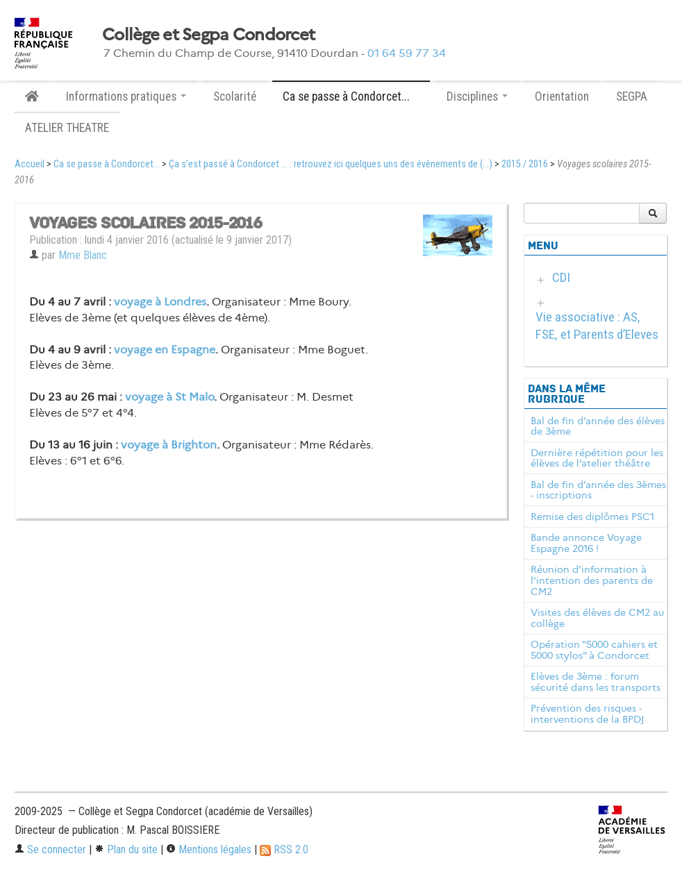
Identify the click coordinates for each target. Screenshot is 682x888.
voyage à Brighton (169, 444)
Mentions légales (208, 849)
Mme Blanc (82, 255)
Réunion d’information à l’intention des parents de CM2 (592, 580)
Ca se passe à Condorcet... (106, 164)
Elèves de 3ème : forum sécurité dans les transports (595, 682)
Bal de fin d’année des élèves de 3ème (598, 426)
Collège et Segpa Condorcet (208, 34)
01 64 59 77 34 (406, 53)
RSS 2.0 (284, 849)
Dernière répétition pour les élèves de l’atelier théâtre (597, 458)
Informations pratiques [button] (126, 96)
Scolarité (234, 96)
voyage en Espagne (164, 349)
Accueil (29, 164)
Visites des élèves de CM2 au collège (597, 618)
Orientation (562, 96)
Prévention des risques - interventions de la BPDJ (587, 714)
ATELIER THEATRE (67, 128)
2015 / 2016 (524, 164)
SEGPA (631, 96)
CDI (561, 277)
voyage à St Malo (169, 396)
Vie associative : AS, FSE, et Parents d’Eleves (596, 325)
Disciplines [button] (477, 96)
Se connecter (50, 849)
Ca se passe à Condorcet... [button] (351, 96)
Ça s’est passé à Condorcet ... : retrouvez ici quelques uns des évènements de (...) (330, 164)
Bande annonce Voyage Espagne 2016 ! (586, 543)
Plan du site (126, 849)
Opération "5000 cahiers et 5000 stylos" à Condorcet (594, 650)
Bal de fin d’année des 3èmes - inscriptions (598, 490)
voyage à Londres (160, 301)
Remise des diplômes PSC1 (592, 516)
